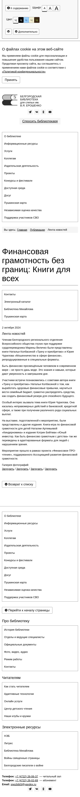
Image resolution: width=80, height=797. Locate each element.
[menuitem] (40, 136)
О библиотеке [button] (12, 136)
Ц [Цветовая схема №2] (21, 19)
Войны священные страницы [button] (22, 758)
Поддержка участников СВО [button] (21, 217)
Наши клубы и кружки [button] (17, 716)
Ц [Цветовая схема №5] (37, 19)
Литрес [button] (8, 743)
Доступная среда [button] (14, 188)
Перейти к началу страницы (27, 610)
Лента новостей (57, 229)
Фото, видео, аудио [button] (16, 651)
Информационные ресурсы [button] (21, 143)
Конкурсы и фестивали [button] (18, 180)
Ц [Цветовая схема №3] (26, 19)
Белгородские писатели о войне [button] (23, 765)
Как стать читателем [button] (16, 686)
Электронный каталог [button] (17, 301)
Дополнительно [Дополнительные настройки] (26, 31)
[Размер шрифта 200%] (56, 8)
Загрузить (8, 468)
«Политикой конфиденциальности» (24, 71)
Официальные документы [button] (20, 644)
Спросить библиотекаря (40, 121)
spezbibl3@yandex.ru (23, 784)
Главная (22, 229)
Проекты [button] (9, 173)
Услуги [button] (8, 151)
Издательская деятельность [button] (21, 165)
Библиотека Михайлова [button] (18, 309)
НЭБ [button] (7, 735)
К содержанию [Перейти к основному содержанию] (17, 8)
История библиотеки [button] (16, 629)
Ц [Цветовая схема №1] (15, 20)
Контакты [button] (10, 294)
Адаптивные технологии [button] (19, 693)
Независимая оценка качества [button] (23, 210)
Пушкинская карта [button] (15, 202)
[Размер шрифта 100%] (44, 8)
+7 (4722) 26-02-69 (26, 780)
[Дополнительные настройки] (8, 32)
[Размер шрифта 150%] (50, 8)
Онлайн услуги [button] (13, 701)
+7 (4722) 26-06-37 (26, 776)
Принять (11, 80)
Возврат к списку (19, 484)
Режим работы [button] (13, 659)
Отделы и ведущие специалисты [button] (24, 637)
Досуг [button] (7, 195)
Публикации (37, 229)
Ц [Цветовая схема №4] (32, 19)
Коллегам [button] (10, 158)
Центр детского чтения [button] (18, 708)
